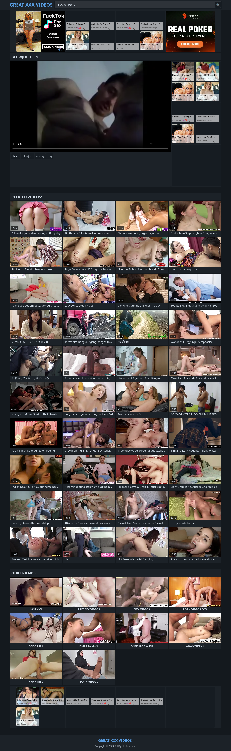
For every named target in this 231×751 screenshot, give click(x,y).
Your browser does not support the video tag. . (90, 106)
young (40, 156)
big (50, 156)
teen (16, 156)
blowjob (27, 156)
